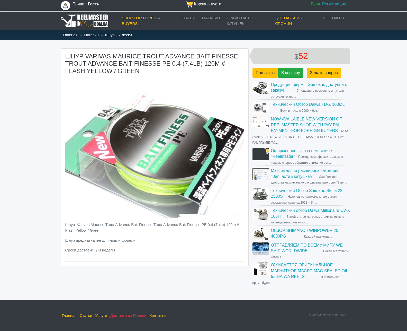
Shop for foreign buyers (141, 21)
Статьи (187, 18)
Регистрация (334, 4)
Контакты (333, 18)
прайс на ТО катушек (240, 21)
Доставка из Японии (288, 21)
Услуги (101, 315)
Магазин (211, 18)
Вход (315, 4)
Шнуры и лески (118, 35)
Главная (70, 35)
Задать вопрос (324, 73)
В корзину (290, 73)
